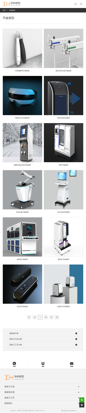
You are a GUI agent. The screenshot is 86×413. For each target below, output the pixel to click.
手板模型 (12, 10)
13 (40, 317)
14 (46, 317)
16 (57, 317)
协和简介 (8, 403)
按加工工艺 (9, 398)
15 (51, 317)
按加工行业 (9, 386)
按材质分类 (9, 392)
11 (29, 317)
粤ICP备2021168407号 (68, 411)
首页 (4, 10)
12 (34, 317)
